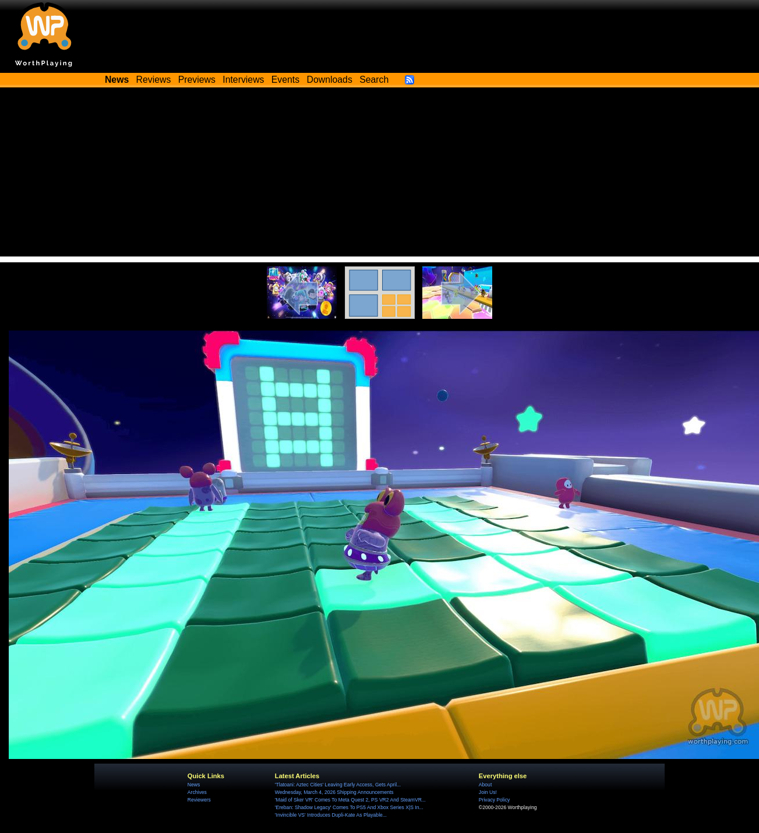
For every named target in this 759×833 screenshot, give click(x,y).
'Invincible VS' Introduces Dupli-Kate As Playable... (331, 815)
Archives (197, 792)
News (194, 785)
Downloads (329, 80)
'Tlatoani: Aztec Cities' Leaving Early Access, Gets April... (338, 785)
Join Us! (488, 792)
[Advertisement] (379, 174)
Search (374, 80)
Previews (197, 80)
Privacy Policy (494, 800)
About (485, 785)
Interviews (243, 80)
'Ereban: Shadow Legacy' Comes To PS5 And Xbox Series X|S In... (349, 807)
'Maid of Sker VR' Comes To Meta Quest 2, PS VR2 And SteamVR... (350, 800)
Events (285, 80)
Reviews (153, 80)
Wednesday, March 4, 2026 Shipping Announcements (334, 792)
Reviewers (199, 800)
